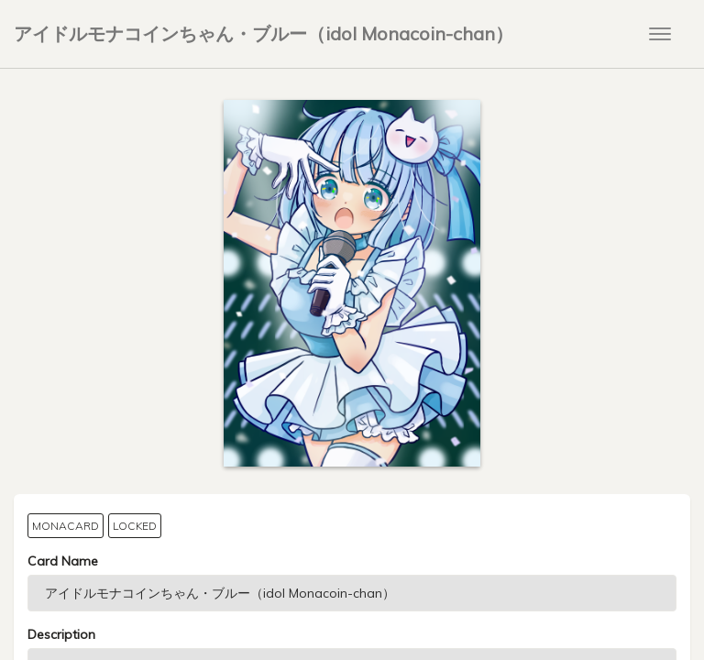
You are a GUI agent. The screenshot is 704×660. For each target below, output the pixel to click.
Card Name (63, 561)
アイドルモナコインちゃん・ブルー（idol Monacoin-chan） (263, 33)
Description (61, 634)
